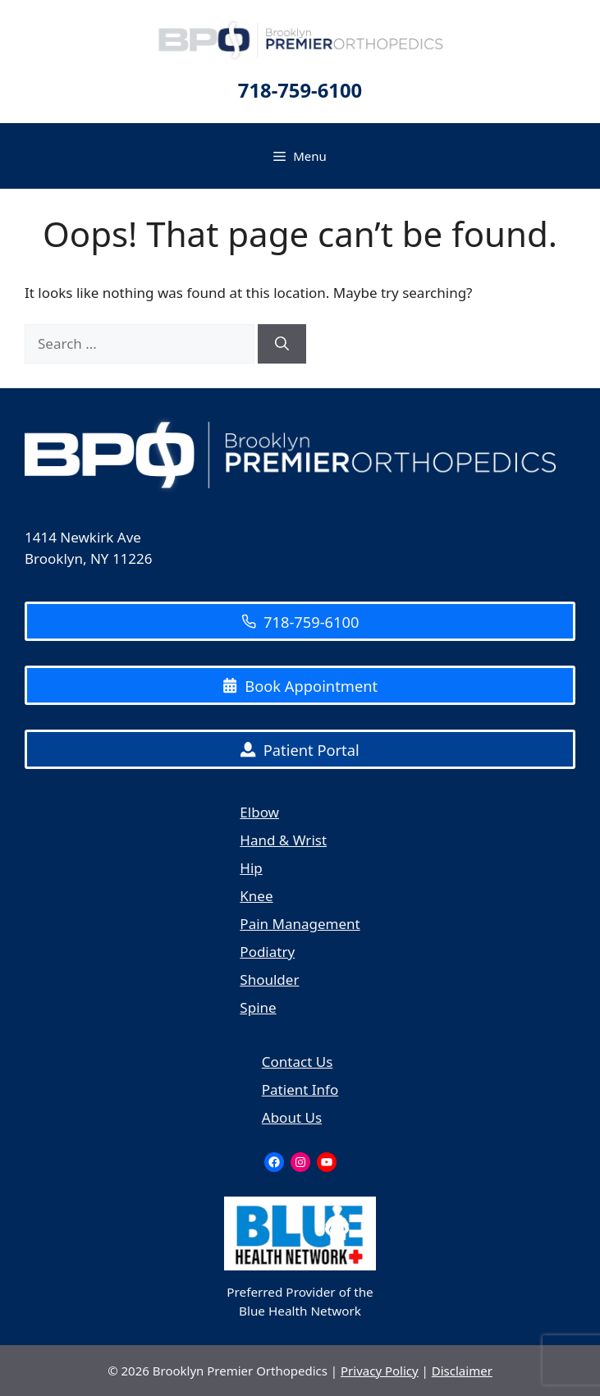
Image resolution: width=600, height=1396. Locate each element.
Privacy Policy (380, 1370)
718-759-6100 (300, 90)
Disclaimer (462, 1370)
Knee (256, 895)
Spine (258, 1007)
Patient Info (300, 1089)
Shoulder (269, 979)
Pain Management (300, 923)
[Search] (282, 344)
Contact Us (297, 1061)
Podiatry (267, 951)
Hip (251, 867)
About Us (292, 1117)
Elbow (259, 812)
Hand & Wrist (283, 840)
